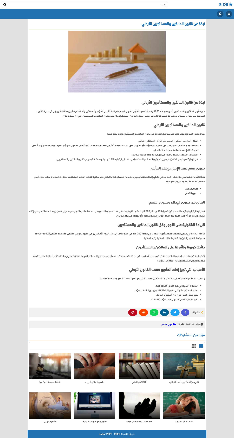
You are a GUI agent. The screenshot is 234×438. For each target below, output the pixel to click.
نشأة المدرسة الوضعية (50, 382)
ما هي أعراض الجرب (94, 382)
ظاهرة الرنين (50, 422)
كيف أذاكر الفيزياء (184, 422)
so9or (225, 4)
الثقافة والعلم (139, 382)
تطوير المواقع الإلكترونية (95, 422)
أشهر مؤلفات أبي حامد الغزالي (184, 382)
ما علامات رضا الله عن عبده (139, 422)
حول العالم (167, 324)
